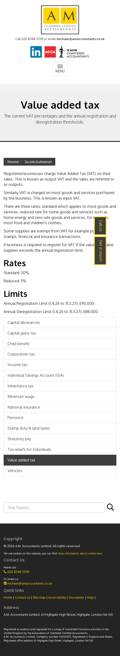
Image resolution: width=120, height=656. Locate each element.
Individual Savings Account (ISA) (36, 375)
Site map (39, 597)
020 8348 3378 (16, 572)
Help (90, 597)
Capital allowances (24, 322)
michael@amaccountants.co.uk (80, 39)
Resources (13, 161)
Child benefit (19, 343)
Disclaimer (76, 597)
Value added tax (21, 460)
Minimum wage (21, 396)
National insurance (24, 407)
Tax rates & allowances (38, 161)
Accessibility (57, 597)
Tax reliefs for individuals (29, 449)
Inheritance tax (20, 386)
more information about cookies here (80, 553)
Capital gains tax (22, 333)
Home (8, 597)
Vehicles (15, 470)
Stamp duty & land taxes (29, 428)
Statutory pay (19, 438)
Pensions (16, 417)
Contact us (22, 597)
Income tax (17, 364)
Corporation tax (21, 354)
